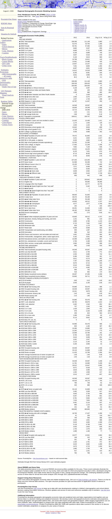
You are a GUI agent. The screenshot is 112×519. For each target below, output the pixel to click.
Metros (4, 49)
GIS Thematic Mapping (6, 92)
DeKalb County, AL (80, 30)
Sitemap (47, 512)
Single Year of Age (9, 87)
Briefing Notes (22, 22)
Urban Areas (6, 66)
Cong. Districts (7, 51)
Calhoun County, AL (81, 27)
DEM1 (20, 27)
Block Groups (7, 59)
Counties (5, 53)
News (59, 512)
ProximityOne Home (9, 19)
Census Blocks (7, 61)
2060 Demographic (9, 74)
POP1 (20, 23)
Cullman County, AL (81, 28)
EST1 (20, 31)
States (4, 45)
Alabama (76, 23)
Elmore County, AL (80, 31)
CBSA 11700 (50, 14)
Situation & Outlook (8, 34)
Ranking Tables (7, 101)
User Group (37, 488)
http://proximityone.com (40, 458)
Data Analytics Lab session (87, 479)
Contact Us (54, 512)
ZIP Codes (6, 63)
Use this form (105, 490)
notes (37, 16)
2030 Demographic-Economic (5, 82)
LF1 (19, 28)
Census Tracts (7, 125)
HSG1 (20, 25)
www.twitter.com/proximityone (28, 504)
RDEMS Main (6, 23)
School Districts (8, 47)
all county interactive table (6, 77)
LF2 (19, 30)
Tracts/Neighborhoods (8, 57)
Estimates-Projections (4, 71)
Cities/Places (7, 122)
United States (78, 22)
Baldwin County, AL (81, 25)
